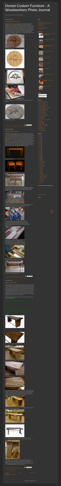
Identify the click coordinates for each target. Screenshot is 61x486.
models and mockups (42, 125)
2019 (40, 144)
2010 (40, 157)
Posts (40, 94)
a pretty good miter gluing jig (48, 51)
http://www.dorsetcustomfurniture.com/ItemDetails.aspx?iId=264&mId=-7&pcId (18, 439)
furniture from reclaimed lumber (44, 119)
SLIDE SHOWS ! (41, 29)
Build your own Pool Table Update (49, 39)
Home (20, 472)
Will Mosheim (41, 106)
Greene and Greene (42, 101)
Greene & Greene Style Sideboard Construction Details (49, 46)
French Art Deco (21, 277)
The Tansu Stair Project (47, 62)
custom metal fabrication (43, 114)
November (41, 162)
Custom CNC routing (11, 126)
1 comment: (21, 467)
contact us (40, 26)
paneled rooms (41, 128)
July (40, 168)
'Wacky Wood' (12, 140)
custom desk (10, 468)
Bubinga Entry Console (12, 131)
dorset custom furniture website (44, 22)
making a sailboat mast (42, 124)
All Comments (41, 96)
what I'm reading (41, 130)
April (41, 172)
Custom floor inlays (22, 126)
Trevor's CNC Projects (29, 126)
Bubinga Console (15, 277)
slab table (30, 468)
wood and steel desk (11, 469)
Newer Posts (7, 472)
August (41, 166)
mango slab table (19, 468)
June (41, 169)
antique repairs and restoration (44, 107)
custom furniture (41, 112)
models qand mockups (25, 468)
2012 (40, 154)
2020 (40, 143)
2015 (40, 150)
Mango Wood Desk (10, 282)
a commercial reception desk (48, 74)
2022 (40, 140)
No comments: (22, 276)
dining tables (41, 117)
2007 (40, 182)
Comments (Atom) (12, 474)
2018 (40, 146)
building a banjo (41, 108)
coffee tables (41, 111)
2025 (40, 136)
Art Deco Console (10, 277)
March (41, 173)
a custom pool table (47, 68)
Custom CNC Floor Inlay (12, 21)
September (42, 165)
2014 (40, 151)
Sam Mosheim (41, 103)
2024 (40, 137)
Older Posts (32, 472)
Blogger (35, 480)
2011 (40, 155)
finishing (40, 118)
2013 (40, 153)
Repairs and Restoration (43, 102)
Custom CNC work (16, 126)
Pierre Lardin (25, 277)
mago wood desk (14, 468)
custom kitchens (41, 113)
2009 (40, 158)
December (41, 161)
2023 (40, 139)
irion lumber (41, 123)
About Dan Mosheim (42, 25)
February (41, 179)
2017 (40, 147)
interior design (41, 122)
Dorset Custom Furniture (42, 194)
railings (40, 129)
